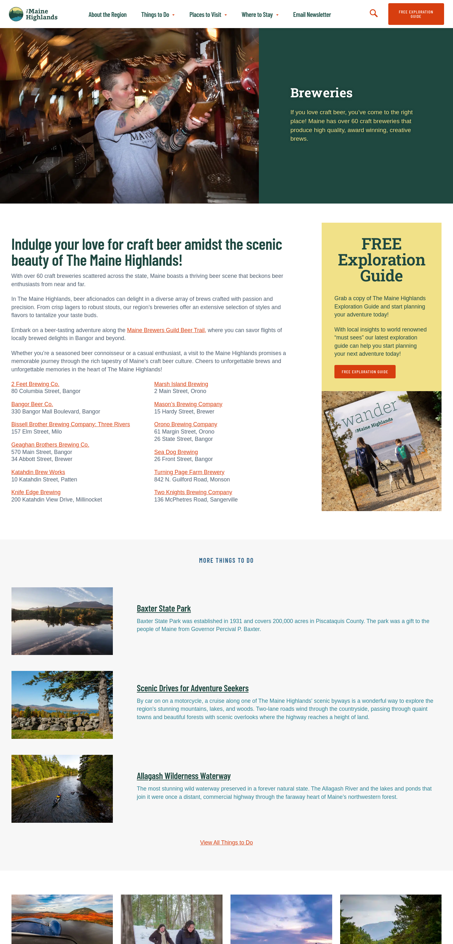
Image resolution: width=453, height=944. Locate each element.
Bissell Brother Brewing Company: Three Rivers (70, 424)
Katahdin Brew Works (38, 472)
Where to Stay (257, 14)
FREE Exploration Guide (416, 14)
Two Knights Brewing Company (193, 492)
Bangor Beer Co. (32, 404)
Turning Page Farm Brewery (189, 472)
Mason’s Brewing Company (188, 404)
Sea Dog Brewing (176, 452)
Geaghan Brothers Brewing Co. (50, 445)
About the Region (108, 14)
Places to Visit (205, 14)
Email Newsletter (312, 14)
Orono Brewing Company (185, 424)
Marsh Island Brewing (181, 384)
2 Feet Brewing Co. (35, 384)
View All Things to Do (226, 842)
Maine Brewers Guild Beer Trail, (166, 330)
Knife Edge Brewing (36, 492)
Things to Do (155, 14)
